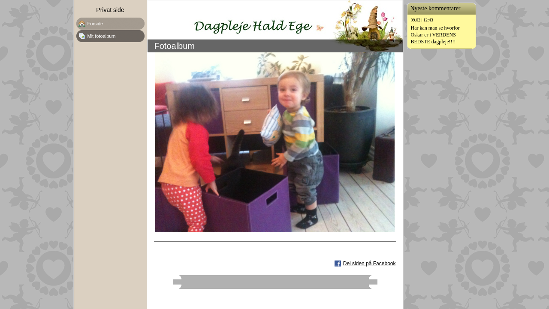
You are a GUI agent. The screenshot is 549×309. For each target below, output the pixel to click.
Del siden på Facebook (369, 264)
